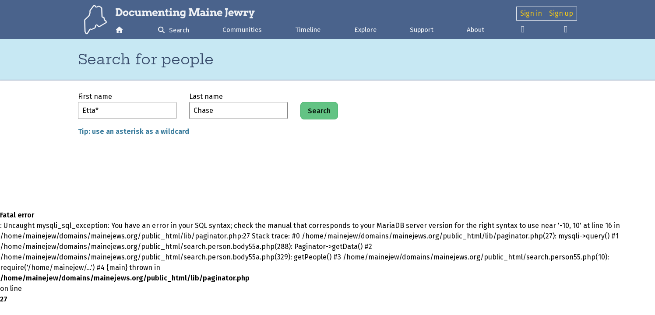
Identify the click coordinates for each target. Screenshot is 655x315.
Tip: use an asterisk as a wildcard (133, 131)
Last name (206, 96)
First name (95, 96)
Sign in (531, 13)
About (475, 30)
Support (421, 30)
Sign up (561, 13)
